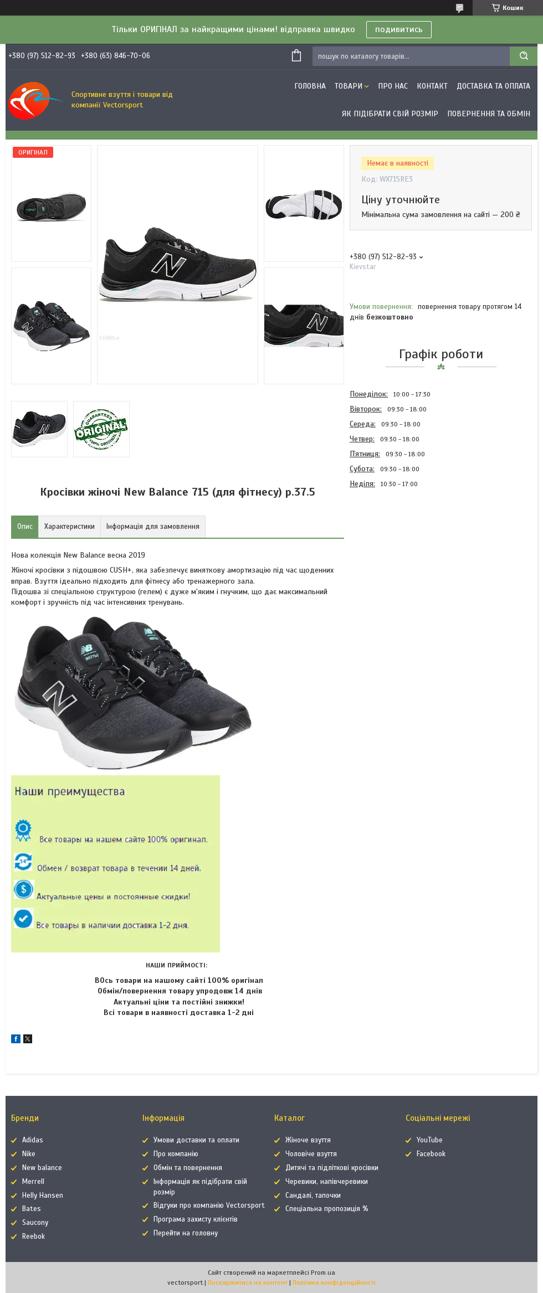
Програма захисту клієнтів (195, 1219)
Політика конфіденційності (334, 1282)
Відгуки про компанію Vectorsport (209, 1205)
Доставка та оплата (493, 86)
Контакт (432, 86)
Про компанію (175, 1154)
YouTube (430, 1140)
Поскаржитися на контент (248, 1282)
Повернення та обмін (488, 114)
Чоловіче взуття (311, 1154)
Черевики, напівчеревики (326, 1181)
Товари (348, 86)
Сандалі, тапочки (313, 1195)
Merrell (33, 1181)
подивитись (399, 29)
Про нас (393, 86)
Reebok (33, 1236)
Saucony (35, 1222)
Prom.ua (323, 1272)
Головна (310, 86)
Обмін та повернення (187, 1167)
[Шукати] (523, 56)
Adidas (32, 1140)
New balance (42, 1167)
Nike (28, 1154)
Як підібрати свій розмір (390, 114)
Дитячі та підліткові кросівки (331, 1167)
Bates (31, 1208)
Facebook (431, 1154)
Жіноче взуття (308, 1140)
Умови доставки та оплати (196, 1140)
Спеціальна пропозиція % (326, 1208)
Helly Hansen (42, 1195)
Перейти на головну (185, 1233)
